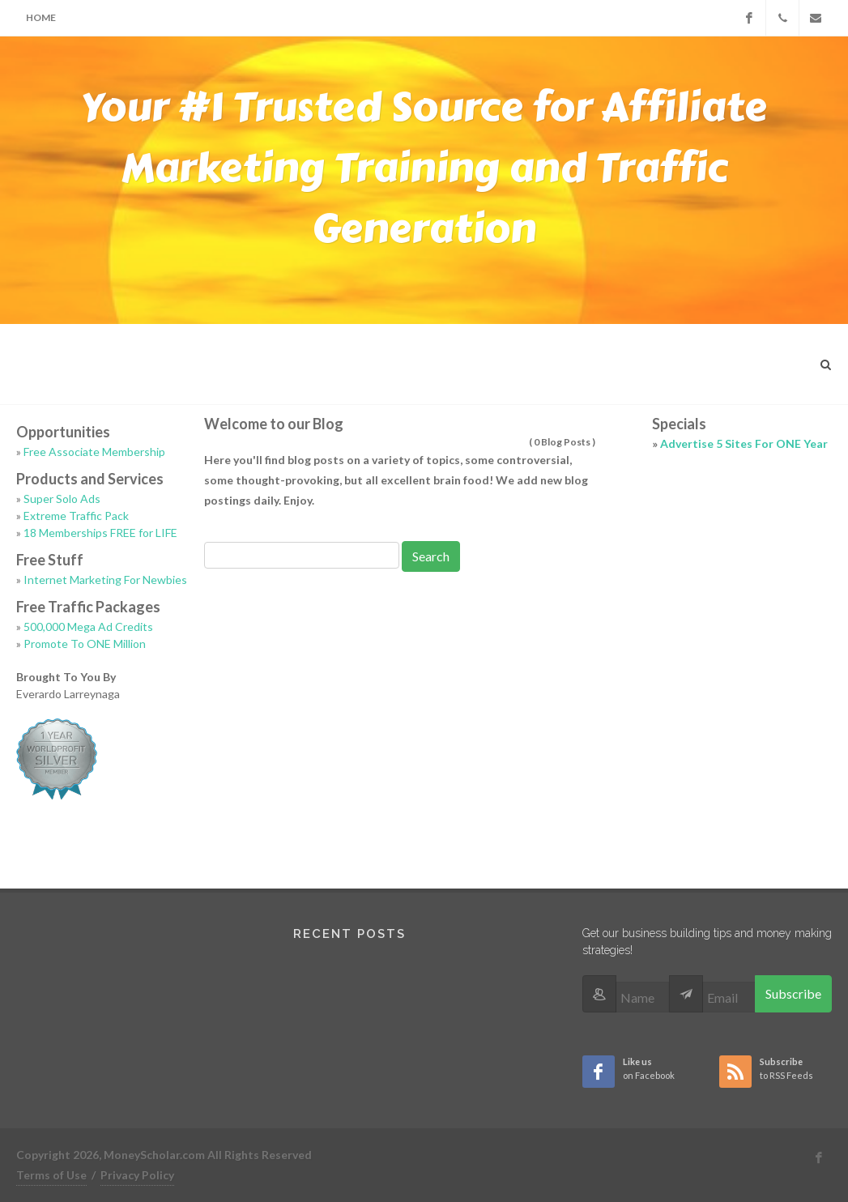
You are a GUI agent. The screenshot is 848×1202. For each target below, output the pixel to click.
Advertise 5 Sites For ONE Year (744, 443)
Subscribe (793, 993)
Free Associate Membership (94, 451)
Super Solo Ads (61, 498)
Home (41, 17)
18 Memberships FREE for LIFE (100, 532)
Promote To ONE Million (84, 643)
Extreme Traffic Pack (76, 515)
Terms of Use (51, 1175)
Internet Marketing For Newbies (105, 579)
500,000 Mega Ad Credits (88, 626)
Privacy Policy (137, 1175)
